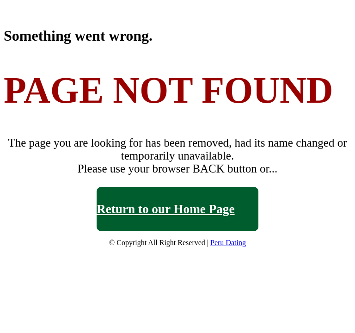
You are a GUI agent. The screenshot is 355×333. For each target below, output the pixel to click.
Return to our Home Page (166, 209)
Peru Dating (228, 243)
